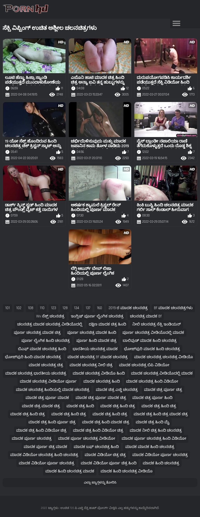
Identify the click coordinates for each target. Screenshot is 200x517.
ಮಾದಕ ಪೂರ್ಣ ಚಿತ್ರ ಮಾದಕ (45, 446)
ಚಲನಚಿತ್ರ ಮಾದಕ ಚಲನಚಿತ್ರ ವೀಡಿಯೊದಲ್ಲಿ (49, 324)
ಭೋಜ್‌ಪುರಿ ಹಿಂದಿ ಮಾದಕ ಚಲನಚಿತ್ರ (33, 357)
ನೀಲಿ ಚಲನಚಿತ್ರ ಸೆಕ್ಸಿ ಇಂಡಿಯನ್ (156, 324)
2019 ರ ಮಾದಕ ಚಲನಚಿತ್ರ (128, 307)
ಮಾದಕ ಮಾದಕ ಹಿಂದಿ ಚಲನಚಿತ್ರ (149, 446)
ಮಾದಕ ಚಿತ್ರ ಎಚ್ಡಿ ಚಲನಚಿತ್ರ (117, 389)
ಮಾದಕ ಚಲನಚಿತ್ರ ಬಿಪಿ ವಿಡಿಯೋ (144, 365)
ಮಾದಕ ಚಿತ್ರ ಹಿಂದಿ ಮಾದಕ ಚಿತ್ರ (105, 422)
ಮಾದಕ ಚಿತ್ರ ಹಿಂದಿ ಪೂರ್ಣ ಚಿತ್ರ (52, 422)
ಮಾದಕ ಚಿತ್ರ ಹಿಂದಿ (80, 406)
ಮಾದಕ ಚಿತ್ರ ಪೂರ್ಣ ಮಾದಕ (47, 397)
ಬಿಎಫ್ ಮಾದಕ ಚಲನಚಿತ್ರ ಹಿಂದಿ (42, 348)
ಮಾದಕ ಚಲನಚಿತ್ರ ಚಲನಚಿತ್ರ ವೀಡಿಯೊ (163, 357)
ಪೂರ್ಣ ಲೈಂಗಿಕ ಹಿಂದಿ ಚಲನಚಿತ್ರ (45, 340)
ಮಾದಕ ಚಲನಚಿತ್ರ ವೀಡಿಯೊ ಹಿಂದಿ (99, 373)
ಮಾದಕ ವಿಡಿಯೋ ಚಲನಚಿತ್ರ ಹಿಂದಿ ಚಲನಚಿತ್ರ (44, 454)
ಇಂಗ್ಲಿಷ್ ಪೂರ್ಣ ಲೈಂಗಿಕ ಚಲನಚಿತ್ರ (97, 316)
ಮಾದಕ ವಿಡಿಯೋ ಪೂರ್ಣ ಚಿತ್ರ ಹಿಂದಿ (108, 463)
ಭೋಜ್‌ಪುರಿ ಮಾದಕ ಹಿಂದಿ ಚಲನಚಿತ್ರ (152, 348)
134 (76, 307)
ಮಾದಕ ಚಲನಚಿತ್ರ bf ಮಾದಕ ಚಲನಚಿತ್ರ (97, 357)
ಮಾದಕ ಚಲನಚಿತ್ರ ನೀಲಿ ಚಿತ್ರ (91, 365)
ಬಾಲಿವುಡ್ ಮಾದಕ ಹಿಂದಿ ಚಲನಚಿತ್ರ (150, 340)
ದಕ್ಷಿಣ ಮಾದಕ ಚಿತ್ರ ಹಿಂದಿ (107, 324)
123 (53, 307)
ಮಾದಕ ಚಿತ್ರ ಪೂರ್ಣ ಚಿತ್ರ (163, 389)
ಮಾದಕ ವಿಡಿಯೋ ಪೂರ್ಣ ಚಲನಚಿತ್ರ (160, 454)
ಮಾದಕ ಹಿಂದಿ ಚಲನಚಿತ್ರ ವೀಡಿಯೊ (127, 471)
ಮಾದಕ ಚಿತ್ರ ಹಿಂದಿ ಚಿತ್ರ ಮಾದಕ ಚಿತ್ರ (161, 414)
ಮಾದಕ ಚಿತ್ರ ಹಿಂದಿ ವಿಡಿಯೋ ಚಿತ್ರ (41, 430)
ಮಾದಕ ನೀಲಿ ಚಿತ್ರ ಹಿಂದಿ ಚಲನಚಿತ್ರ (156, 430)
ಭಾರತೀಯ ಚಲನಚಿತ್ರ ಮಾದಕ (95, 348)
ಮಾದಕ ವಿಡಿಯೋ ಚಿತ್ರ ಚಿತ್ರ (105, 454)
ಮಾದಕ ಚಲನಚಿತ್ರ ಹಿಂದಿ (101, 381)
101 (7, 307)
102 (18, 307)
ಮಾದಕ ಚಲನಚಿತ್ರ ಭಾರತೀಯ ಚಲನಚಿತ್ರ (35, 373)
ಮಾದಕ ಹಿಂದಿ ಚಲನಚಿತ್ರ (161, 463)
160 (99, 307)
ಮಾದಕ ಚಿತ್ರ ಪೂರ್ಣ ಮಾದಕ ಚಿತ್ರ (101, 397)
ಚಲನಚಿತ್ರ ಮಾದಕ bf (146, 316)
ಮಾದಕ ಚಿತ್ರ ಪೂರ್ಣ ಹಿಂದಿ (152, 397)
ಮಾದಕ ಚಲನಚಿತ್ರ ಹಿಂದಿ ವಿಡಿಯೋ (152, 381)
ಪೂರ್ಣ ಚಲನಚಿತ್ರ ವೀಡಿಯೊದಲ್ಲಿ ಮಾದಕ (153, 332)
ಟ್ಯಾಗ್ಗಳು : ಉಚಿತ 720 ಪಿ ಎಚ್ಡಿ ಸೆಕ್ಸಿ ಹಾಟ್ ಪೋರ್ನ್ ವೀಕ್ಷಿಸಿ (82, 508)
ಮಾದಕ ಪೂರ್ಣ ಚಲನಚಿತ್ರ (32, 438)
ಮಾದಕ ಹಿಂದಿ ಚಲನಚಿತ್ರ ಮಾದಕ (69, 471)
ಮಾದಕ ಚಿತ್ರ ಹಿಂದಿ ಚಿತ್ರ (117, 406)
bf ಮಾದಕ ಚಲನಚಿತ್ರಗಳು (173, 307)
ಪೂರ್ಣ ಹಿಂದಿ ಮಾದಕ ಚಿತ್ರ (96, 340)
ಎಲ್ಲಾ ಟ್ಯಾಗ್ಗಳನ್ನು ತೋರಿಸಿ (100, 482)
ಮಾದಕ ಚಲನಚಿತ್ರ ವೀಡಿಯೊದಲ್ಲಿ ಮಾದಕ (162, 373)
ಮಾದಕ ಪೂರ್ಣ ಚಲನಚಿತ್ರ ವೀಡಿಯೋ (86, 438)
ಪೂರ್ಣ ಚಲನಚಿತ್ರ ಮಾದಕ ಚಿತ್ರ (37, 332)
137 (88, 307)
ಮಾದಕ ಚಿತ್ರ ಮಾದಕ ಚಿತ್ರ (41, 406)
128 (65, 307)
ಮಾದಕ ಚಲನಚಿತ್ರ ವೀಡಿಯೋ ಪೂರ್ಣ (48, 381)
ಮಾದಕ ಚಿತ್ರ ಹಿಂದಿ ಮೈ (153, 422)
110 (42, 307)
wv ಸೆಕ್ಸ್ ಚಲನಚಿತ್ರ (50, 316)
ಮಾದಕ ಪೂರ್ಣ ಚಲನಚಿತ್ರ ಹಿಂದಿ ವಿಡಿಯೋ (154, 438)
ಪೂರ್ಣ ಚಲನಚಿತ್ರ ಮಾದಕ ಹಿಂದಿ (91, 332)
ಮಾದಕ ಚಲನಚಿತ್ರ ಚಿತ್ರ (46, 365)
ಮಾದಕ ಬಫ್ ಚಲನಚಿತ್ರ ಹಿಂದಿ (96, 446)
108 (30, 307)
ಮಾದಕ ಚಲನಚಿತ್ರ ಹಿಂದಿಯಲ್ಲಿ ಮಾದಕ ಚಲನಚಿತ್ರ (52, 389)
